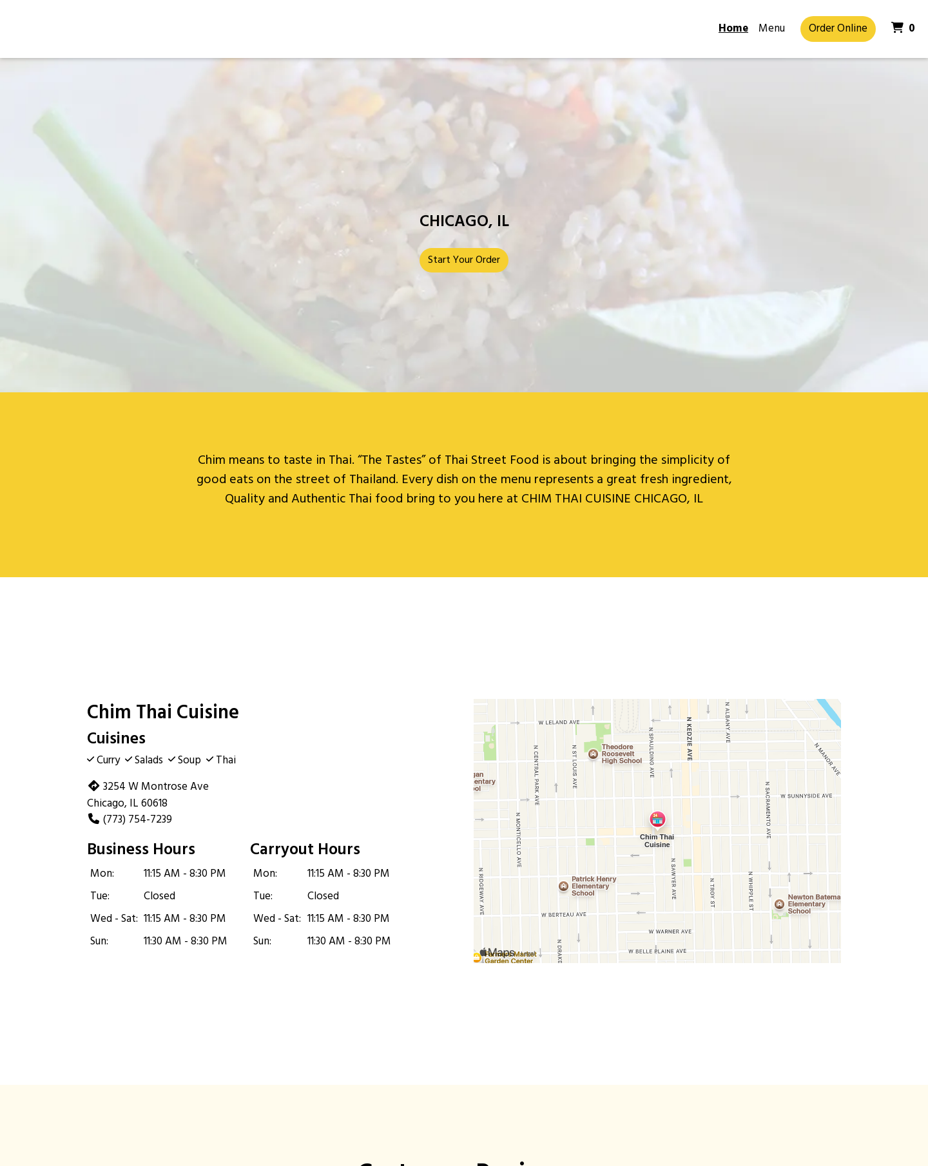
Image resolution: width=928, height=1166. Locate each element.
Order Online (838, 28)
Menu (772, 28)
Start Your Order (464, 260)
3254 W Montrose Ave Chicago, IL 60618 (148, 795)
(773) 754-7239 (129, 819)
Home (733, 28)
